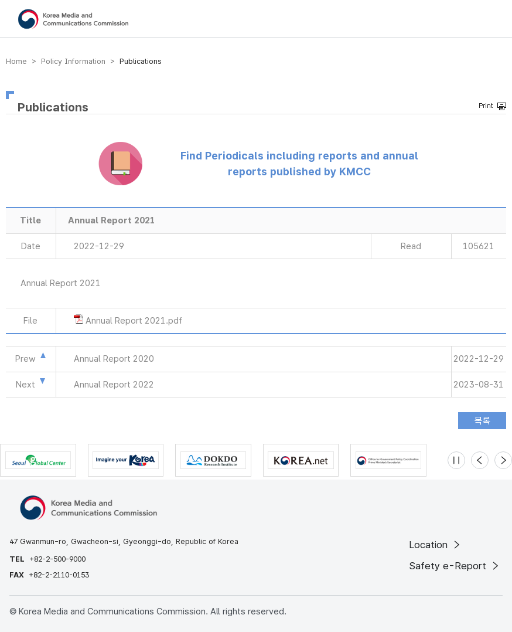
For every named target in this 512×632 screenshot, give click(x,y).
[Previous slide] (480, 460)
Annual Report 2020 (114, 359)
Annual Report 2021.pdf (134, 320)
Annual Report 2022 (114, 384)
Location (435, 545)
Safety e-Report (455, 566)
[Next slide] (503, 460)
